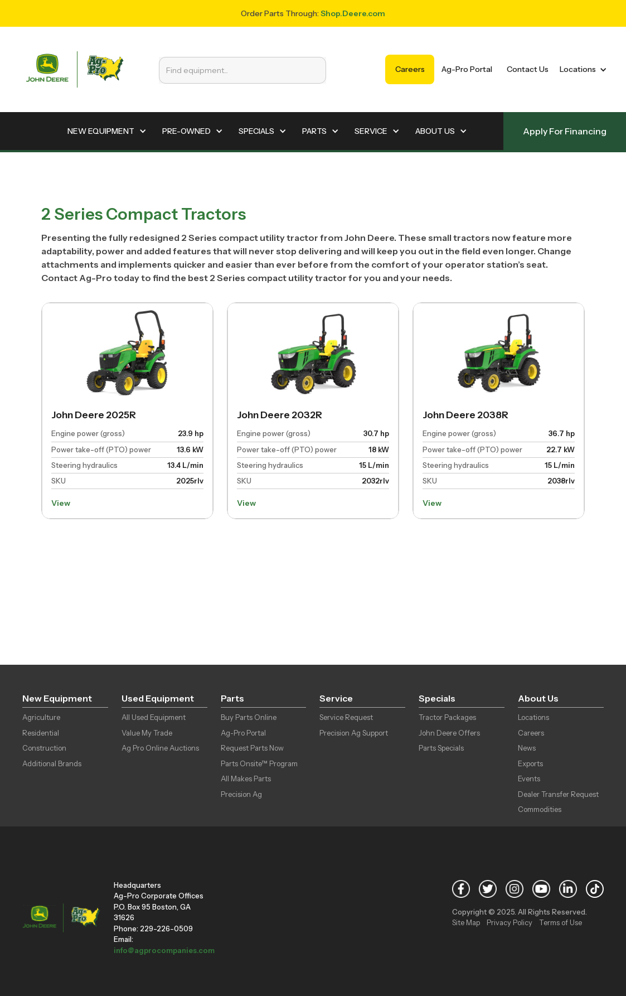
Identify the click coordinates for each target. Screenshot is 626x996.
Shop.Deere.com (353, 13)
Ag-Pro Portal (466, 69)
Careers (410, 69)
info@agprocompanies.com (164, 950)
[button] (581, 69)
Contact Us (528, 69)
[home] (74, 69)
